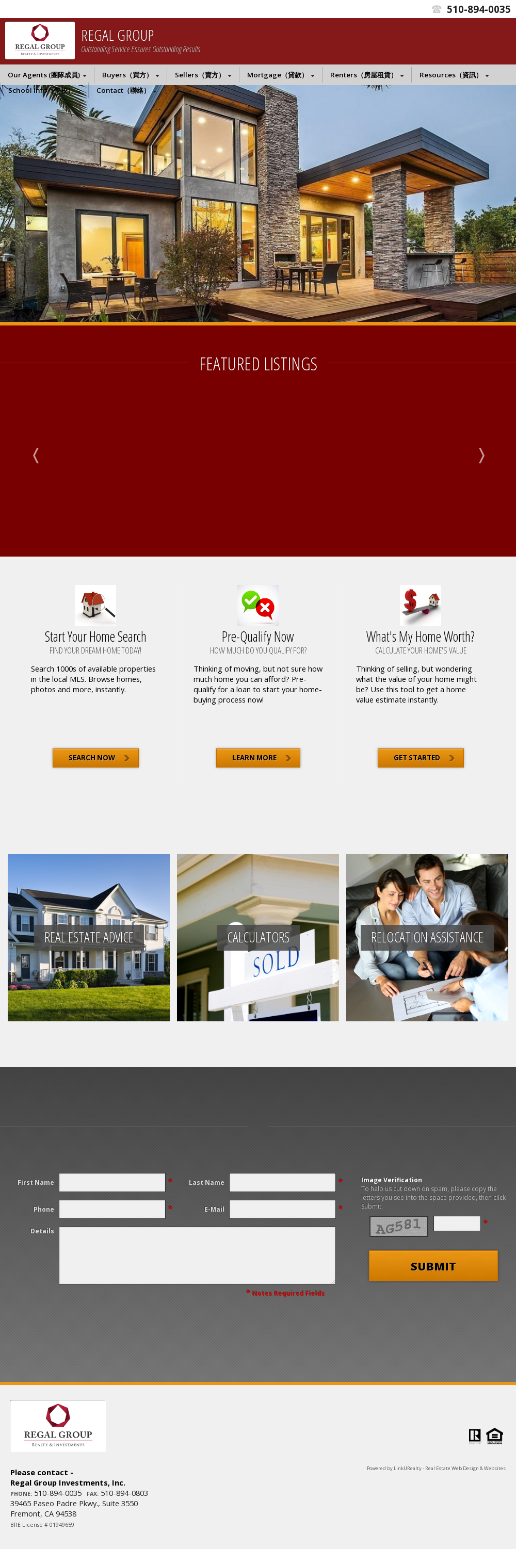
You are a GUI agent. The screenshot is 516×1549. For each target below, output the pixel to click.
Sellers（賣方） (200, 74)
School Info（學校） (41, 90)
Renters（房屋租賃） (363, 74)
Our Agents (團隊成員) (44, 74)
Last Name (206, 1182)
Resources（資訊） (451, 74)
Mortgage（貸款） (277, 74)
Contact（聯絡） (123, 90)
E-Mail (214, 1209)
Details (42, 1231)
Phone (44, 1209)
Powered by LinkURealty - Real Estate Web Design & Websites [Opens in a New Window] (436, 1468)
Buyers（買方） (127, 74)
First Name (36, 1182)
